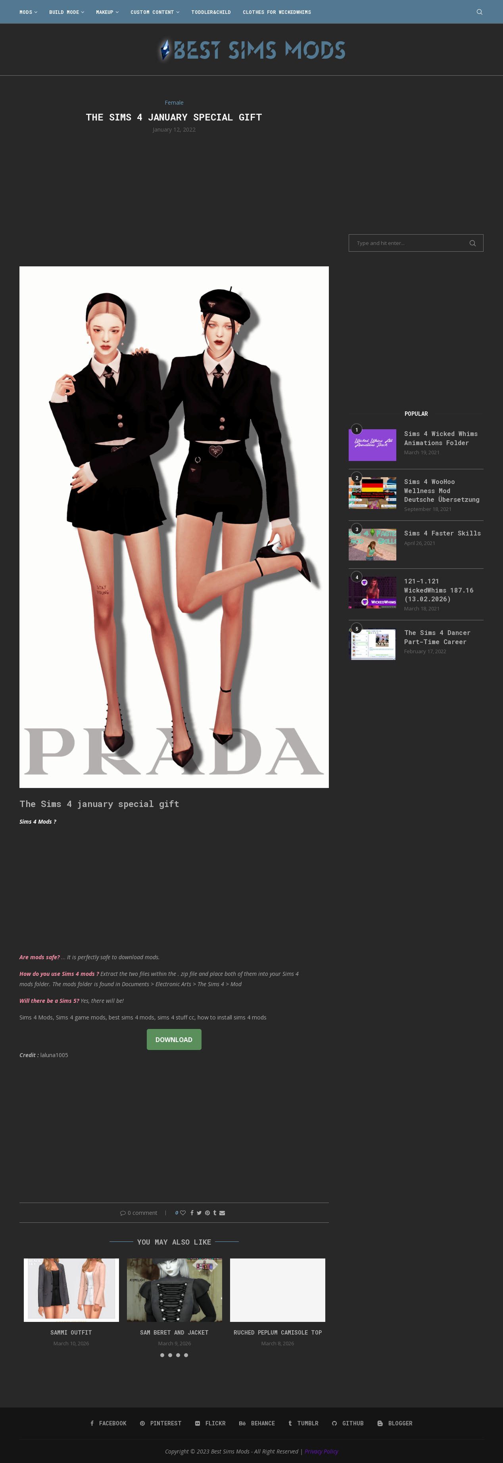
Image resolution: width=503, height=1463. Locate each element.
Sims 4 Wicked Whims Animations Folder (441, 437)
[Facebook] (108, 1423)
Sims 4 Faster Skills (442, 533)
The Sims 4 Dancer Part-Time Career (437, 636)
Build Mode (64, 12)
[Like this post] (183, 1212)
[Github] (348, 1423)
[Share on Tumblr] (214, 1212)
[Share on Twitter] (199, 1212)
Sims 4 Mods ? (37, 821)
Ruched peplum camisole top (278, 1332)
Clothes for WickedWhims (277, 12)
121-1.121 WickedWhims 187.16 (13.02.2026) (439, 590)
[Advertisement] (174, 198)
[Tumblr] (303, 1423)
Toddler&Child (211, 12)
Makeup (104, 12)
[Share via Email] (222, 1212)
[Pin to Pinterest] (207, 1212)
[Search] (480, 11)
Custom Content (152, 12)
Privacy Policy (321, 1451)
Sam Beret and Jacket (174, 1332)
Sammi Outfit (71, 1332)
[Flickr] (210, 1423)
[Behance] (257, 1423)
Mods (25, 12)
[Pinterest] (161, 1423)
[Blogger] (395, 1423)
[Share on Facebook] (192, 1212)
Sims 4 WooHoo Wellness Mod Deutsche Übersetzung (442, 490)
